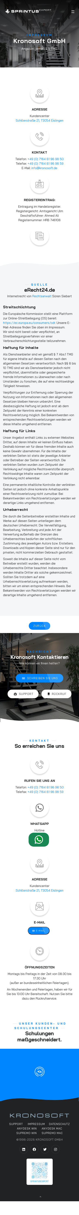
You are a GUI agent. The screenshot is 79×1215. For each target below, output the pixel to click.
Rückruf (57, 694)
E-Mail (38, 930)
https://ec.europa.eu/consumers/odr (29, 323)
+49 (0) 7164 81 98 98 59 (45, 163)
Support (23, 694)
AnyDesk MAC (52, 1128)
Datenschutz (59, 1124)
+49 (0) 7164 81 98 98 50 (46, 159)
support (16, 1124)
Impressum (36, 1124)
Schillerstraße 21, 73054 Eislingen (39, 120)
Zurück (39, 625)
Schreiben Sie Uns (40, 678)
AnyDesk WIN (27, 1128)
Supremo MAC (52, 1133)
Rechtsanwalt (41, 296)
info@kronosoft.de (44, 168)
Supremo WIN (26, 1133)
